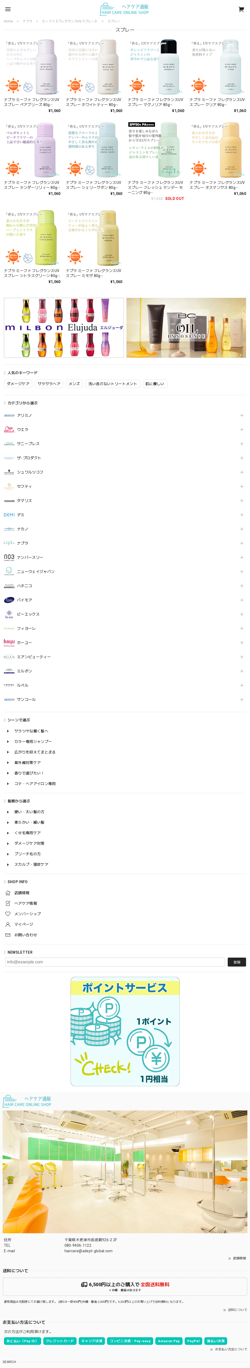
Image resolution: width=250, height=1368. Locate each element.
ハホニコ (24, 586)
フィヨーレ (26, 628)
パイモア (24, 600)
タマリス (24, 501)
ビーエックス (28, 614)
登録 (236, 962)
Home (8, 21)
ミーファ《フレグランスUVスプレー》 (70, 21)
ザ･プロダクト (29, 458)
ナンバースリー (30, 557)
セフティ (24, 486)
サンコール (26, 699)
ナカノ (22, 529)
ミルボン (24, 671)
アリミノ (24, 415)
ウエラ (22, 430)
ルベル (22, 685)
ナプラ (22, 543)
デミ (21, 515)
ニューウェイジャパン (36, 572)
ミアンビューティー (34, 657)
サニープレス (28, 444)
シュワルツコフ (30, 472)
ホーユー (24, 643)
